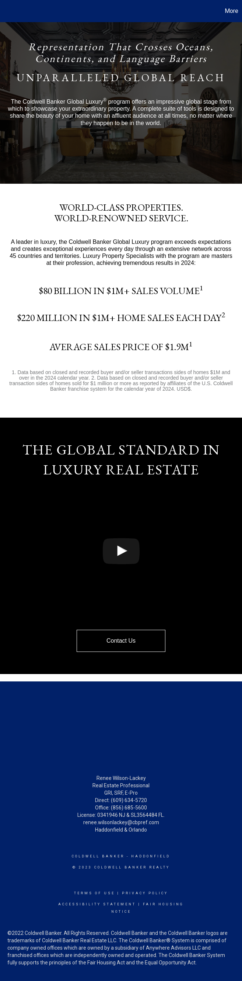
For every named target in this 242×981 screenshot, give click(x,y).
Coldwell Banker (98, 856)
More (231, 10)
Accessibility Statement (97, 904)
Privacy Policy (145, 893)
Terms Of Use (94, 893)
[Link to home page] (9, 11)
